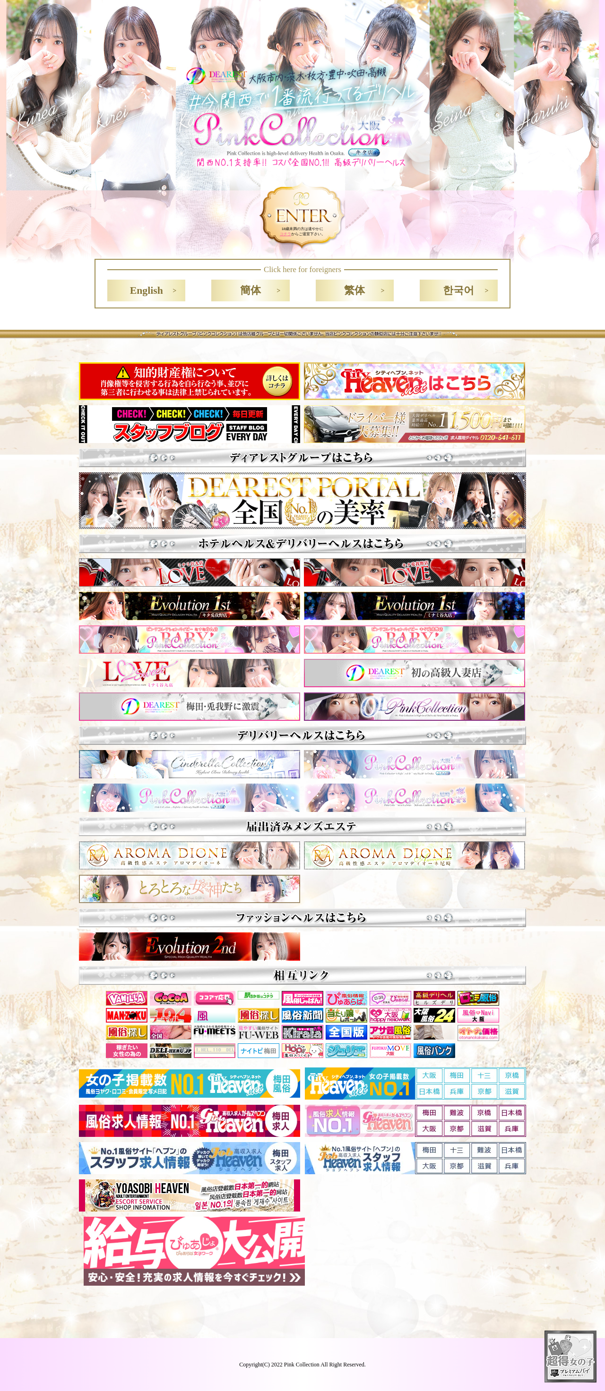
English (146, 290)
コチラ (285, 234)
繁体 (354, 290)
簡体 (250, 290)
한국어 (458, 290)
